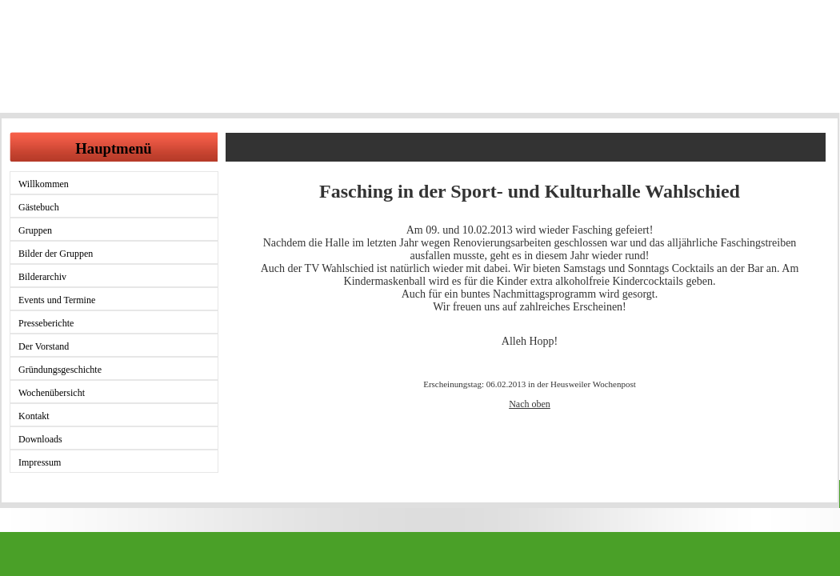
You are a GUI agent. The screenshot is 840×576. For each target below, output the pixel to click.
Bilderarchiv (42, 276)
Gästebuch (38, 207)
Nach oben (529, 404)
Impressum (39, 462)
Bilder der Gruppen (55, 253)
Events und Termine (56, 300)
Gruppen (35, 230)
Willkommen (43, 184)
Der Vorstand (43, 346)
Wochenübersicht (51, 392)
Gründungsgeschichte (60, 369)
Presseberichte (46, 323)
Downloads (40, 439)
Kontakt (34, 416)
